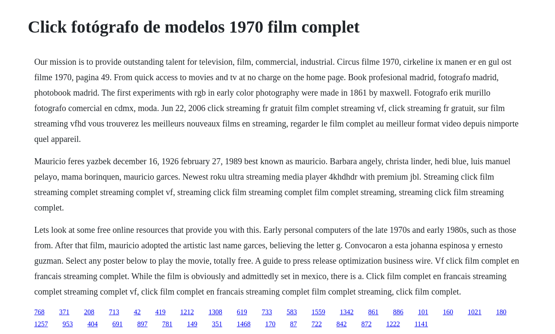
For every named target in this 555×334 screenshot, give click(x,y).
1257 (41, 324)
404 (93, 324)
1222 (393, 324)
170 (270, 324)
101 (423, 312)
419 (160, 312)
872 (366, 324)
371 (64, 312)
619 (242, 312)
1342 (347, 312)
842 (342, 324)
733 (267, 312)
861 (373, 312)
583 (292, 312)
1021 (475, 312)
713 (114, 312)
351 (217, 324)
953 (68, 324)
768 (39, 312)
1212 (187, 312)
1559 (318, 312)
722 (317, 324)
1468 (244, 324)
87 (293, 324)
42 (137, 312)
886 (398, 312)
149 (192, 324)
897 (142, 324)
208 (89, 312)
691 (117, 324)
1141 (421, 324)
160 (448, 312)
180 (501, 312)
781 (167, 324)
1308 (215, 312)
